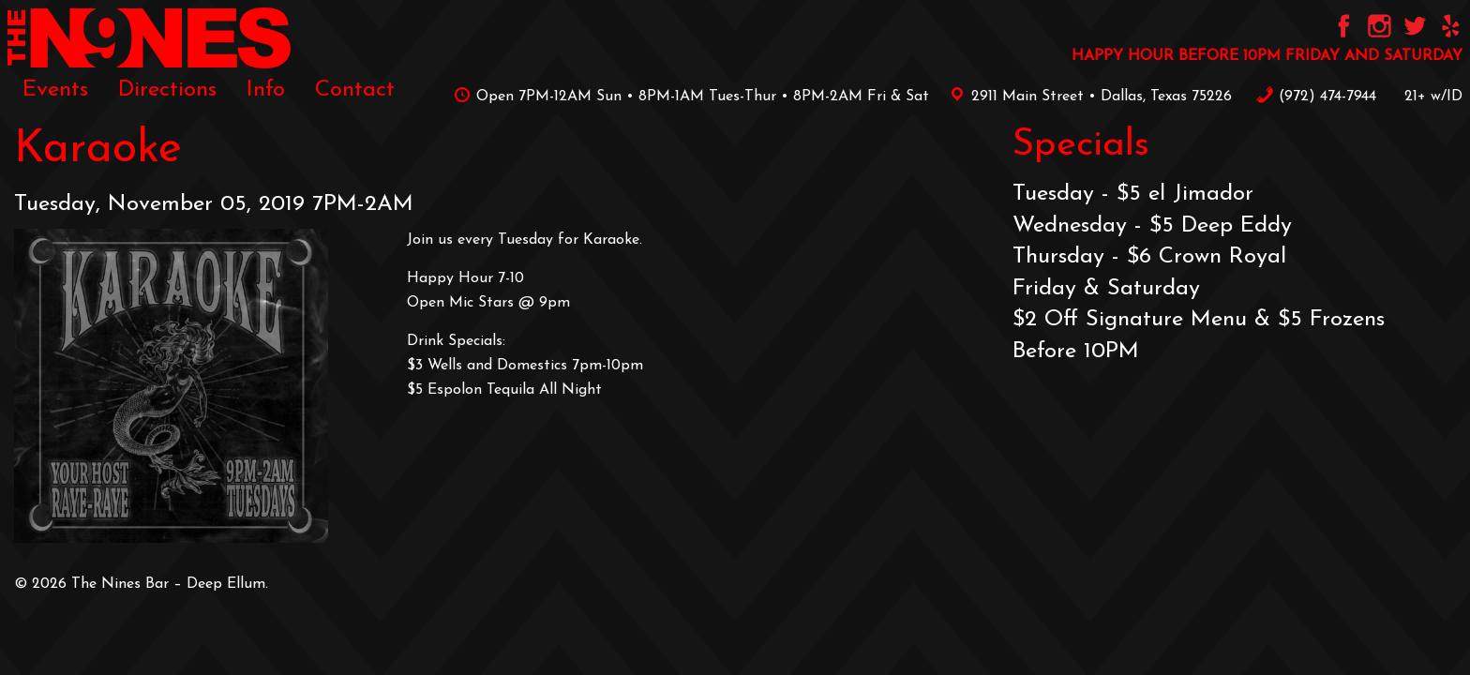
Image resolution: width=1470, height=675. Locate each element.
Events (55, 90)
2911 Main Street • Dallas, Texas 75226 (1087, 96)
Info (266, 90)
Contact (355, 90)
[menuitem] (55, 90)
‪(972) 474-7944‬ (1315, 96)
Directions (167, 90)
